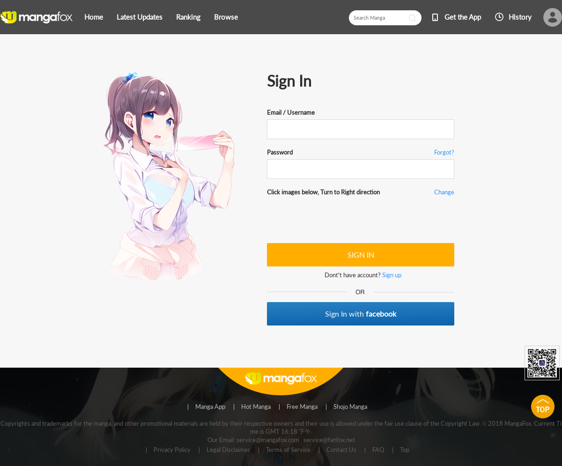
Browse (226, 17)
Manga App (210, 407)
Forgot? (444, 152)
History (520, 17)
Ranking (188, 17)
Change (444, 192)
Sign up (391, 275)
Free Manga (302, 407)
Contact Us (341, 450)
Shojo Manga (350, 407)
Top (404, 450)
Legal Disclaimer (228, 450)
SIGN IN (361, 254)
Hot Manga (256, 407)
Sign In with (360, 313)
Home (93, 17)
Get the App (462, 17)
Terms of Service (288, 450)
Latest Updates (140, 17)
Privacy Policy (172, 450)
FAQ (378, 450)
